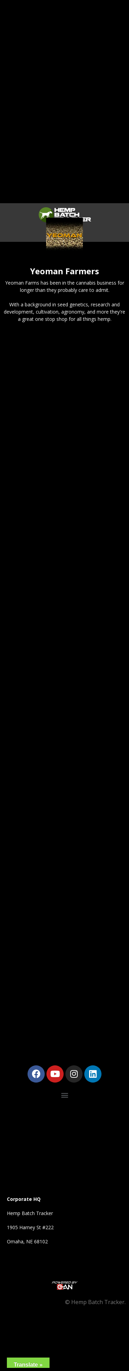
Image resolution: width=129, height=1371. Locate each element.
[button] (64, 1095)
